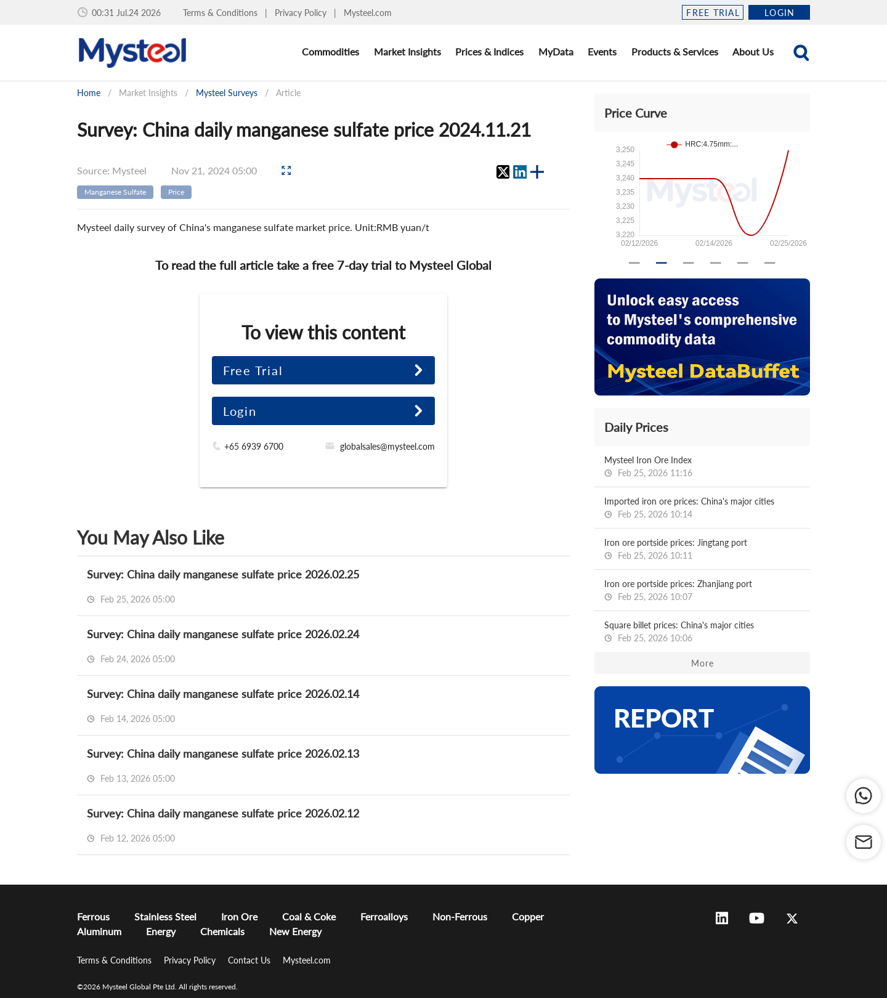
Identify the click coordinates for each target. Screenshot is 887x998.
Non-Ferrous (459, 916)
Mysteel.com (368, 12)
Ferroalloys (384, 916)
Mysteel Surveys (226, 92)
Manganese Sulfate (115, 192)
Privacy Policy (302, 12)
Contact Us (250, 960)
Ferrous (93, 916)
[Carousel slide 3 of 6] (688, 263)
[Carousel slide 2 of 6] (661, 263)
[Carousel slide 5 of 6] (742, 263)
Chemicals (222, 931)
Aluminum (99, 931)
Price (176, 192)
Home (88, 92)
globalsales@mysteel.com (387, 446)
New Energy (295, 931)
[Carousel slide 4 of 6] (715, 263)
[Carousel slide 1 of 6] (634, 263)
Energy (161, 931)
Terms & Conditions (221, 12)
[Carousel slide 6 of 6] (770, 263)
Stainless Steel (165, 916)
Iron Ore (239, 916)
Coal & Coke (309, 916)
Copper (528, 916)
